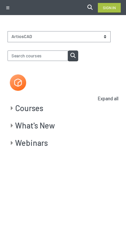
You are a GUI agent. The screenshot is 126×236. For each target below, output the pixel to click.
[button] (91, 8)
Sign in (109, 7)
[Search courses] (38, 55)
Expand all (108, 98)
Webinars (31, 143)
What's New (35, 125)
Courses (29, 108)
